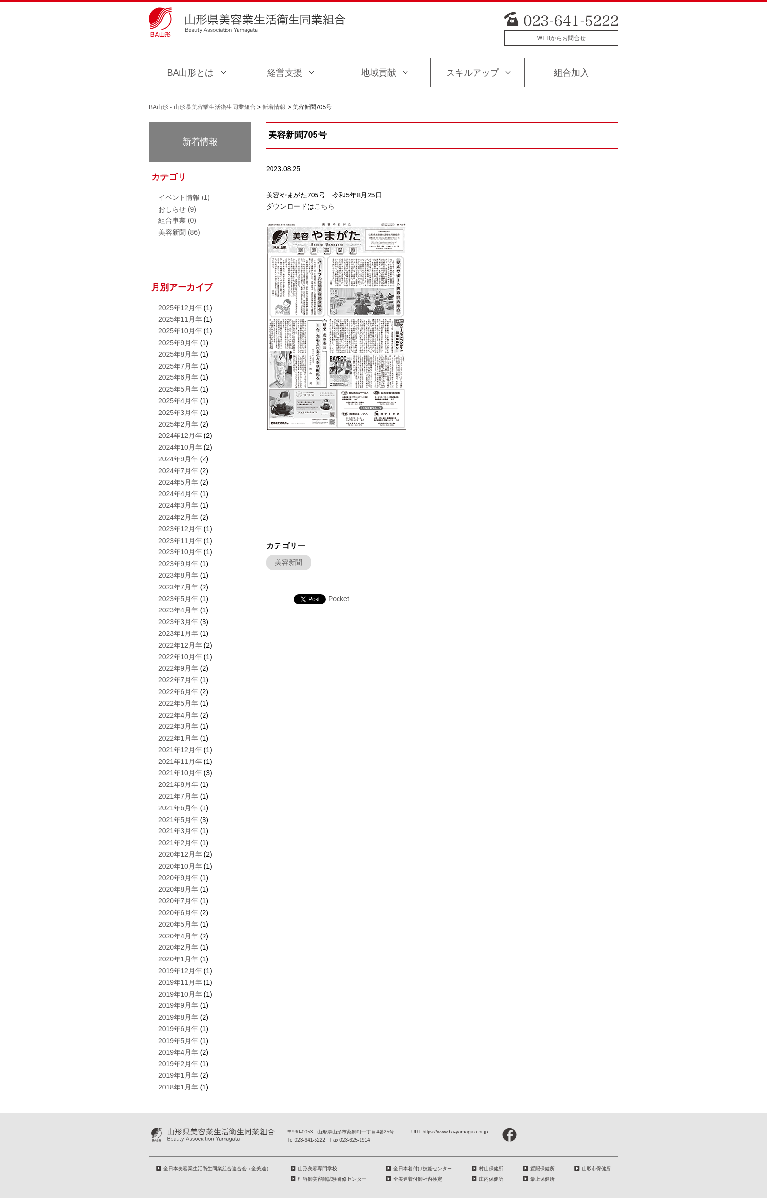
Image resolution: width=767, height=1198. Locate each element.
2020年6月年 (178, 912)
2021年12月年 (180, 750)
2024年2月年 (178, 517)
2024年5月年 (178, 482)
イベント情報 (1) (184, 197)
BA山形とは (190, 73)
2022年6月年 (178, 692)
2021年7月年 (178, 796)
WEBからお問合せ (561, 38)
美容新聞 (288, 562)
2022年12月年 (180, 645)
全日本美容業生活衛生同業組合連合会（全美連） (217, 1168)
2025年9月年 (178, 343)
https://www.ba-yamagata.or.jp (455, 1131)
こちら (324, 206)
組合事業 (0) (177, 220)
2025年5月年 (178, 389)
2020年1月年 (178, 959)
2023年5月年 (178, 599)
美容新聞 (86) (179, 232)
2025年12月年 (180, 308)
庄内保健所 (491, 1179)
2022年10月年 (180, 657)
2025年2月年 (178, 424)
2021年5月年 (178, 820)
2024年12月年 (180, 435)
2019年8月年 (178, 1017)
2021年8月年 (178, 784)
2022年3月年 (178, 726)
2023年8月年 (178, 575)
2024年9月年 (178, 459)
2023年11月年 (180, 541)
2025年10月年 (180, 331)
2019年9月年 (178, 1005)
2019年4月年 (178, 1052)
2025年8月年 (178, 354)
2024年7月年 (178, 471)
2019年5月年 (178, 1041)
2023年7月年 (178, 587)
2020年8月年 (178, 889)
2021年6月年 (178, 808)
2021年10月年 (180, 773)
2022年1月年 (178, 738)
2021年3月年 (178, 831)
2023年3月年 (178, 622)
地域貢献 (378, 73)
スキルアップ (472, 73)
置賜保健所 (542, 1168)
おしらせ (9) (177, 209)
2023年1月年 (178, 633)
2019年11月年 (180, 982)
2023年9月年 (178, 563)
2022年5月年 (178, 703)
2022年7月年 (178, 680)
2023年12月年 (180, 529)
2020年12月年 (180, 854)
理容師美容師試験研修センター (332, 1179)
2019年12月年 (180, 971)
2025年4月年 (178, 401)
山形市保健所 (596, 1168)
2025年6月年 (178, 377)
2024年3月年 (178, 505)
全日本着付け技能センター (422, 1168)
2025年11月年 (180, 319)
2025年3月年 (178, 412)
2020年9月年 (178, 878)
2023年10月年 (180, 552)
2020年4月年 (178, 936)
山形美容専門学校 (317, 1168)
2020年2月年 (178, 947)
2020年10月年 (180, 866)
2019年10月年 (180, 994)
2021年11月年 (180, 761)
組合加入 (571, 73)
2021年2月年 (178, 843)
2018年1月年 (178, 1087)
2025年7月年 (178, 366)
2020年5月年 (178, 924)
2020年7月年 (178, 901)
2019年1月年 (178, 1075)
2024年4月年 (178, 494)
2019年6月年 (178, 1029)
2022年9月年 (178, 668)
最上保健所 (542, 1179)
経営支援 (284, 73)
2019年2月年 (178, 1063)
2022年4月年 (178, 715)
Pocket (338, 599)
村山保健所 (491, 1168)
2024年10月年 (180, 447)
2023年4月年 (178, 610)
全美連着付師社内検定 (417, 1179)
